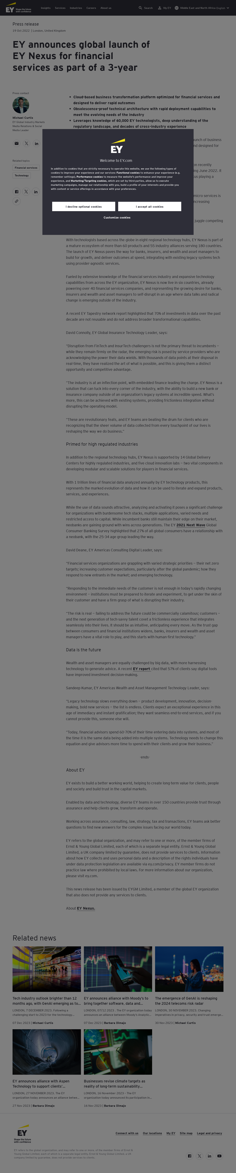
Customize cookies (117, 217)
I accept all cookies (150, 206)
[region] (118, 182)
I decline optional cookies (84, 206)
